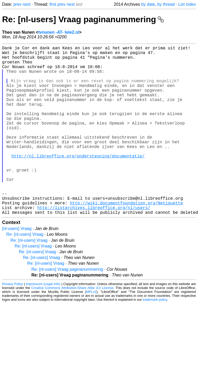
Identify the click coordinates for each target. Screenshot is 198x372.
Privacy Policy (12, 321)
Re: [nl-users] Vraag (24, 272)
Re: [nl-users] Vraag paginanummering (83, 19)
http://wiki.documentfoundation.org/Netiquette (126, 238)
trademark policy (155, 337)
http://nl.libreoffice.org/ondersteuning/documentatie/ (78, 181)
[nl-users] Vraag (16, 266)
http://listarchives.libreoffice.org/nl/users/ (93, 244)
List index (187, 4)
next (26, 4)
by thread (166, 4)
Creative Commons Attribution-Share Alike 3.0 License (72, 325)
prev (17, 4)
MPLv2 (91, 329)
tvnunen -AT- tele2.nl (58, 32)
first (52, 4)
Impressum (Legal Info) (43, 321)
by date (148, 4)
